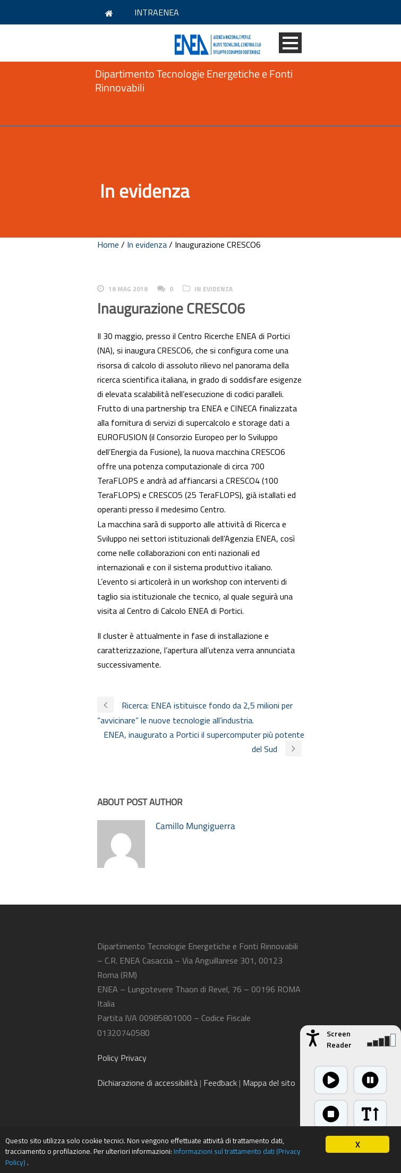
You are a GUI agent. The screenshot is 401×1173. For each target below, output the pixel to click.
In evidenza (147, 244)
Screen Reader (339, 1039)
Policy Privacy (123, 1057)
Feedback (220, 1082)
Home (108, 244)
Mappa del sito (269, 1082)
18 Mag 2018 (128, 289)
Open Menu (290, 42)
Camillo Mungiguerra (195, 826)
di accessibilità (147, 1082)
